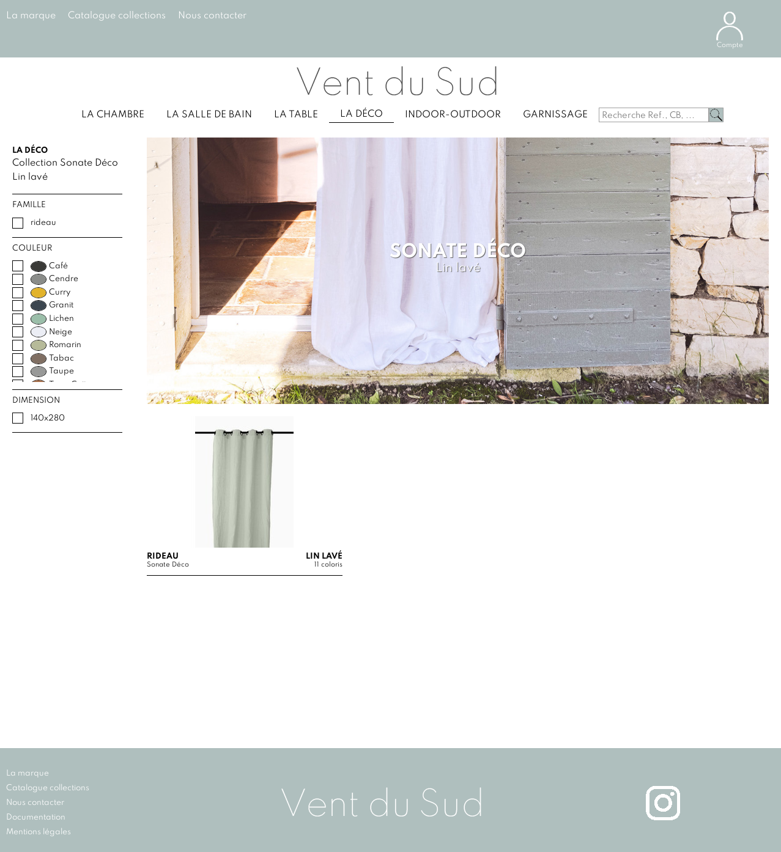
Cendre (54, 279)
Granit (52, 305)
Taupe (52, 371)
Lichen (52, 319)
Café (49, 266)
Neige (51, 331)
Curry (50, 292)
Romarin (56, 345)
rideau (43, 223)
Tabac (52, 358)
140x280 (48, 418)
